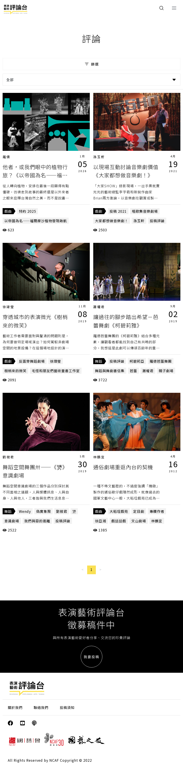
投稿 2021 (118, 211)
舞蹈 (98, 361)
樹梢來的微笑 (15, 370)
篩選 (91, 64)
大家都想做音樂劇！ (111, 220)
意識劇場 (11, 520)
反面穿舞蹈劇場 (32, 361)
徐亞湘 (100, 520)
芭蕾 (133, 370)
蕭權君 (99, 306)
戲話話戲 (118, 520)
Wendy (25, 511)
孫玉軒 (99, 157)
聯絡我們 (41, 707)
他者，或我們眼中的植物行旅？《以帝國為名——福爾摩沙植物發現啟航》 (35, 175)
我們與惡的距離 (37, 520)
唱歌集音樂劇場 (145, 211)
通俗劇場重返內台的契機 (123, 467)
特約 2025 (27, 211)
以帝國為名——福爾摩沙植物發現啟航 (35, 220)
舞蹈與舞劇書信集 (110, 370)
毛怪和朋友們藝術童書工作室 (56, 370)
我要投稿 (91, 656)
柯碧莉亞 (137, 361)
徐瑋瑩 (8, 306)
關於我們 (15, 707)
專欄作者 (157, 511)
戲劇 (98, 211)
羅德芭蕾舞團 (161, 361)
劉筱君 (8, 457)
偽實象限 (43, 511)
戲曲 (8, 211)
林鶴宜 (99, 457)
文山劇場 (138, 520)
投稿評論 (157, 220)
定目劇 (138, 511)
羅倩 (6, 157)
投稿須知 (67, 707)
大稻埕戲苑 (119, 511)
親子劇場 (166, 370)
